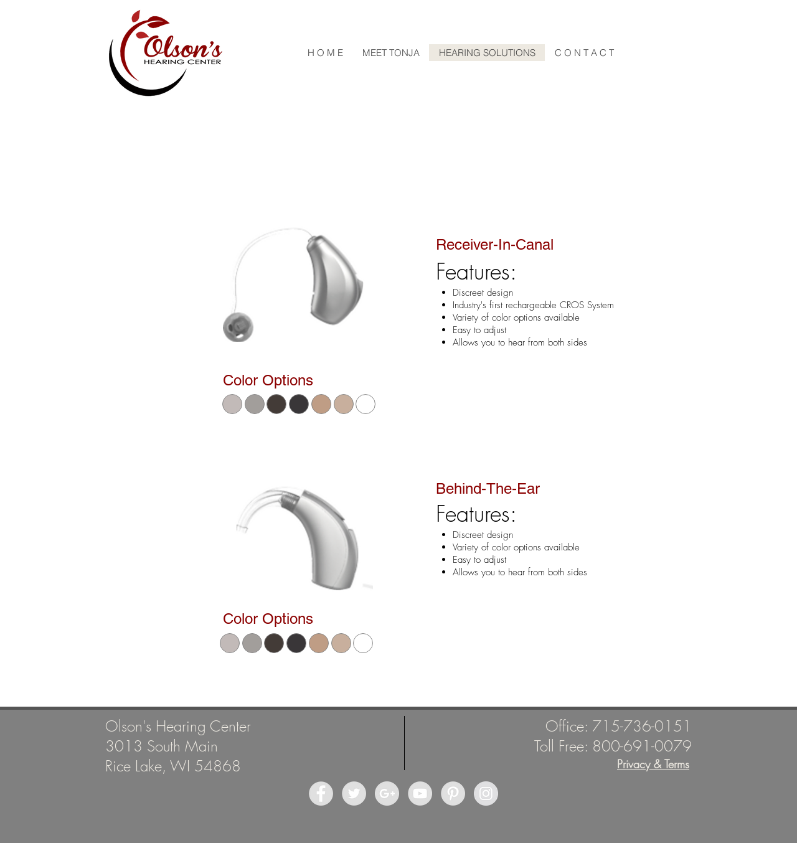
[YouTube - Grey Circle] (420, 793)
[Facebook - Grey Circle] (321, 793)
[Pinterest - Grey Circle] (453, 793)
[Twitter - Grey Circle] (354, 793)
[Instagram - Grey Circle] (486, 793)
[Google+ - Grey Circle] (387, 793)
